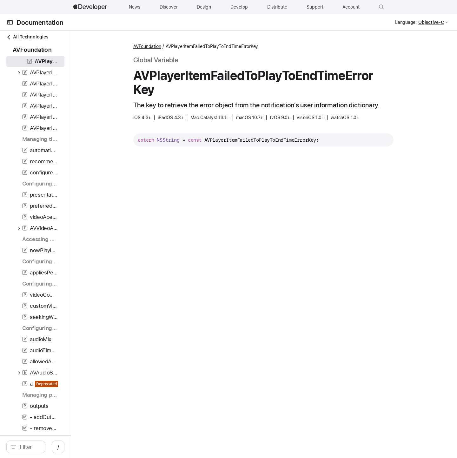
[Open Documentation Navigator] (10, 22)
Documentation (40, 22)
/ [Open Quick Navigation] (124, 447)
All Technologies (27, 37)
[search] (58, 447)
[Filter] (62, 447)
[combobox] (62, 446)
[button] (381, 7)
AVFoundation (181, 46)
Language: (406, 22)
